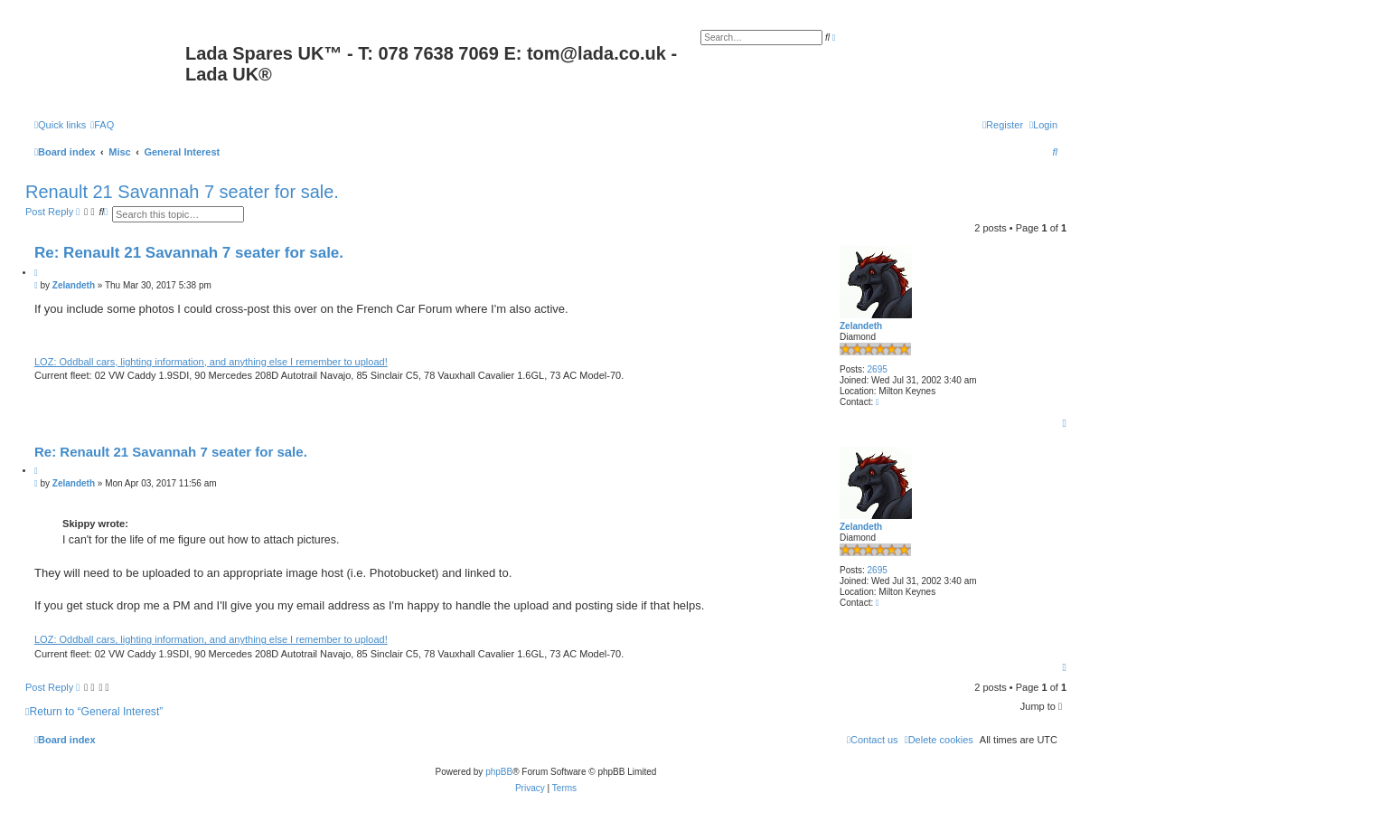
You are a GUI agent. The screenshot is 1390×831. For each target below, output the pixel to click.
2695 (878, 369)
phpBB (498, 772)
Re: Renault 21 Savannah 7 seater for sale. (188, 252)
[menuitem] (102, 125)
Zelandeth (861, 326)
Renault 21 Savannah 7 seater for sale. (182, 192)
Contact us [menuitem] (872, 739)
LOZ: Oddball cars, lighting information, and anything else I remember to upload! (211, 361)
